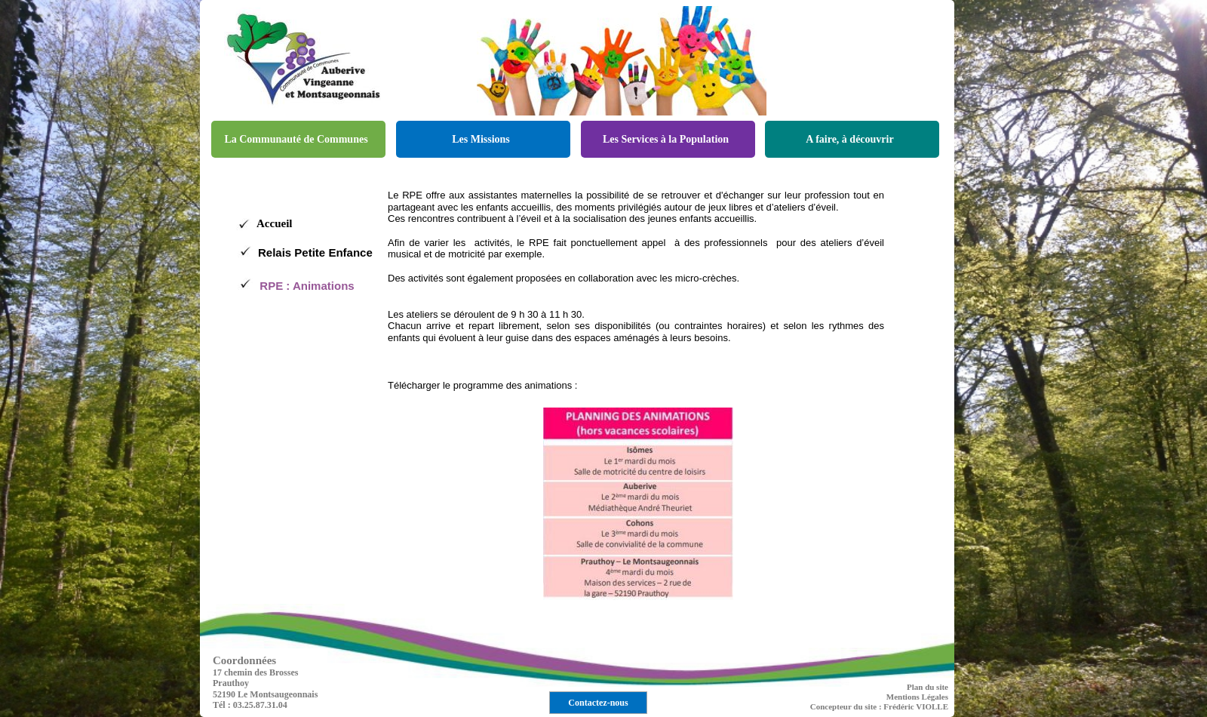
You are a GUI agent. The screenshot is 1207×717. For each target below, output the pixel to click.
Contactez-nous (598, 702)
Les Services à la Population (666, 139)
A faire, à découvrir (849, 139)
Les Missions (481, 139)
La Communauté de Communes (295, 139)
